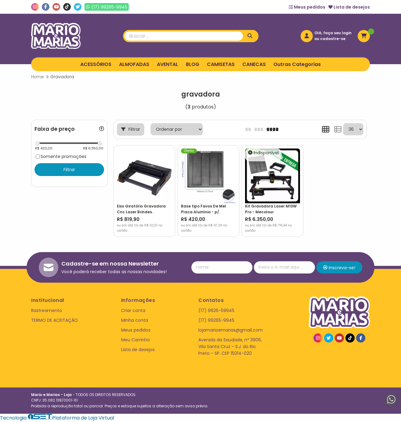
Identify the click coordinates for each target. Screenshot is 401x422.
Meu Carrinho (135, 340)
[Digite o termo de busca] (184, 36)
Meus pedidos (307, 7)
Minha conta (134, 320)
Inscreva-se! (339, 268)
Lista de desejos (349, 7)
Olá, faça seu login (333, 32)
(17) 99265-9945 (216, 320)
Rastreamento (46, 310)
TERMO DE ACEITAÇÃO (54, 320)
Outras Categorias (297, 64)
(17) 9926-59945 (216, 310)
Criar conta (133, 310)
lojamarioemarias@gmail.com (230, 330)
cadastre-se (332, 38)
